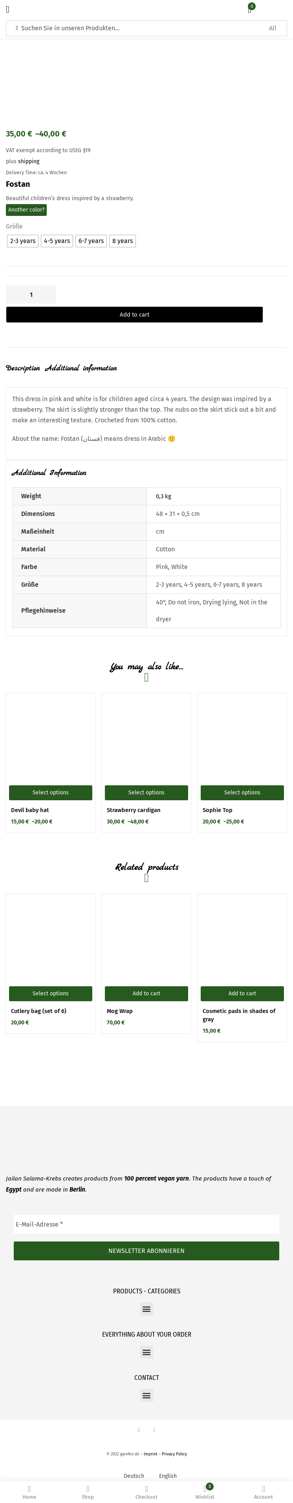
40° (160, 587)
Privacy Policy (174, 1438)
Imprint (150, 1438)
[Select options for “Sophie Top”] (242, 777)
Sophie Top (218, 795)
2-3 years (168, 569)
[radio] (22, 241)
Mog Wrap (120, 995)
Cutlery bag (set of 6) (38, 995)
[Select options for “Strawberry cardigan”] (146, 777)
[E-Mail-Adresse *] (146, 1209)
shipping (28, 161)
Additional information (81, 353)
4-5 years (197, 569)
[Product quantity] (31, 294)
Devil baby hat (30, 795)
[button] (146, 978)
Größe (14, 226)
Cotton (165, 534)
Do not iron (184, 587)
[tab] (26, 359)
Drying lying (219, 587)
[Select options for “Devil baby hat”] (50, 777)
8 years (252, 569)
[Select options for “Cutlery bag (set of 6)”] (50, 978)
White (179, 551)
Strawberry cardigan (134, 795)
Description (23, 353)
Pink (162, 551)
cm (160, 516)
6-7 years (225, 569)
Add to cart (114, 294)
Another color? (26, 209)
